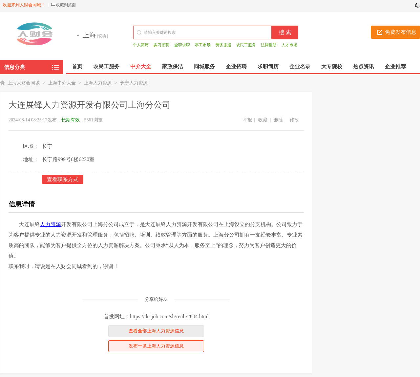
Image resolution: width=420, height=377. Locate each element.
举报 (247, 119)
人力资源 (50, 224)
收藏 (262, 119)
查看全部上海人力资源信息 (156, 330)
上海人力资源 (98, 82)
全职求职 (182, 45)
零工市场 (203, 45)
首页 (77, 66)
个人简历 (141, 45)
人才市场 (289, 45)
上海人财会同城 (24, 82)
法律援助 (269, 45)
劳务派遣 (223, 45)
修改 (294, 119)
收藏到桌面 (66, 5)
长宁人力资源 (134, 82)
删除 (278, 119)
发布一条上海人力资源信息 (156, 346)
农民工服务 (246, 45)
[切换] (102, 36)
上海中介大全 (62, 82)
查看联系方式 (62, 179)
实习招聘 (161, 45)
